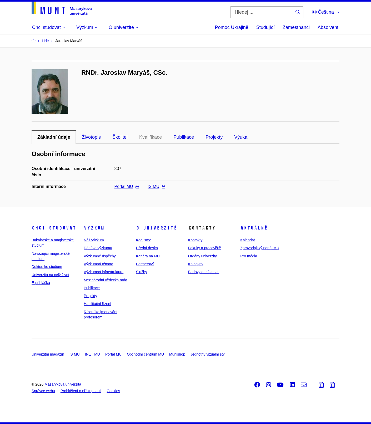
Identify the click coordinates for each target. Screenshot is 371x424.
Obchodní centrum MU (145, 354)
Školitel (120, 137)
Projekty (214, 137)
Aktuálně (254, 228)
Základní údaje (53, 137)
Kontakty (195, 240)
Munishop (177, 354)
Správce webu (43, 391)
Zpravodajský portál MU (259, 248)
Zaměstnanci (296, 27)
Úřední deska (147, 248)
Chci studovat (54, 228)
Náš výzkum (94, 240)
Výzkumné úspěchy (100, 256)
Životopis (91, 137)
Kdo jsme (143, 240)
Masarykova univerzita (62, 384)
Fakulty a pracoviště (204, 248)
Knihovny (195, 264)
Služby (141, 272)
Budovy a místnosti (203, 272)
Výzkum (94, 228)
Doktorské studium (47, 267)
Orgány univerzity (202, 256)
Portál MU (126, 186)
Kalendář (247, 240)
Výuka (240, 137)
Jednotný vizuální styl (207, 354)
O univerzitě (156, 228)
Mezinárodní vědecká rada (105, 280)
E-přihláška (41, 283)
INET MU (92, 354)
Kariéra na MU (148, 256)
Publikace (183, 137)
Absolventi (328, 27)
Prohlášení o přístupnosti (81, 391)
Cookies (113, 391)
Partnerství (145, 264)
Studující (265, 27)
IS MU (156, 186)
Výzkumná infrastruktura (103, 272)
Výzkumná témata (98, 264)
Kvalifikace (150, 137)
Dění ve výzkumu (98, 248)
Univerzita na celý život (50, 275)
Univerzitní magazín (48, 354)
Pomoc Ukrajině (231, 27)
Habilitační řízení (97, 304)
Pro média (248, 256)
